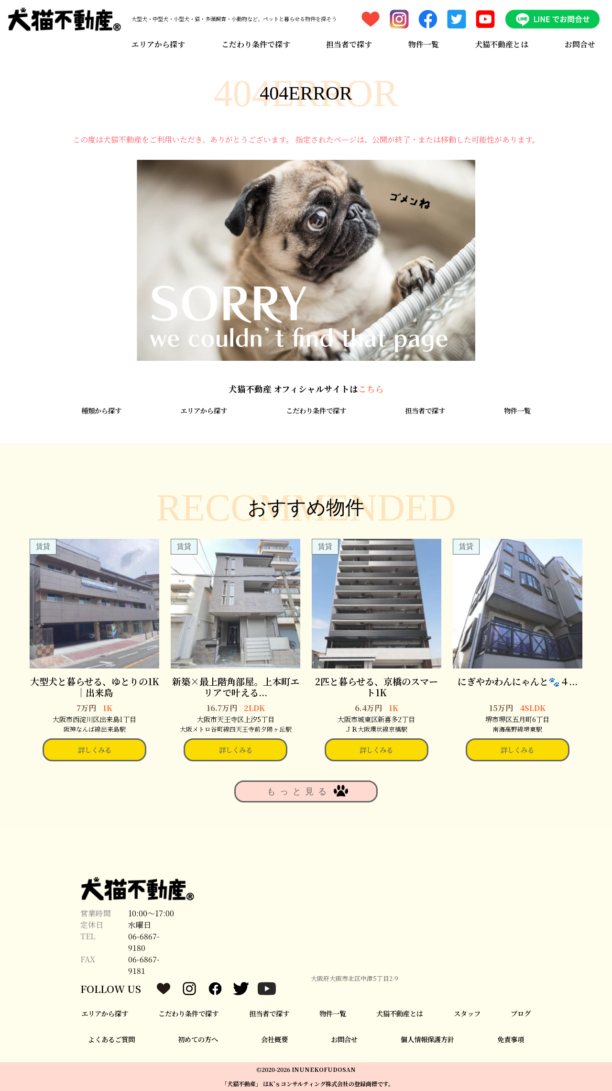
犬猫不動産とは (501, 44)
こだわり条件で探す (255, 44)
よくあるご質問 (111, 1039)
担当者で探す (349, 44)
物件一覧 (423, 44)
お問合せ (580, 44)
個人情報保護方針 (427, 1039)
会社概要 (274, 1039)
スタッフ (467, 1013)
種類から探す (101, 410)
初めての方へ (198, 1039)
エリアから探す (158, 44)
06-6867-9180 (144, 942)
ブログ (521, 1013)
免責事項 (510, 1039)
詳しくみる (94, 750)
